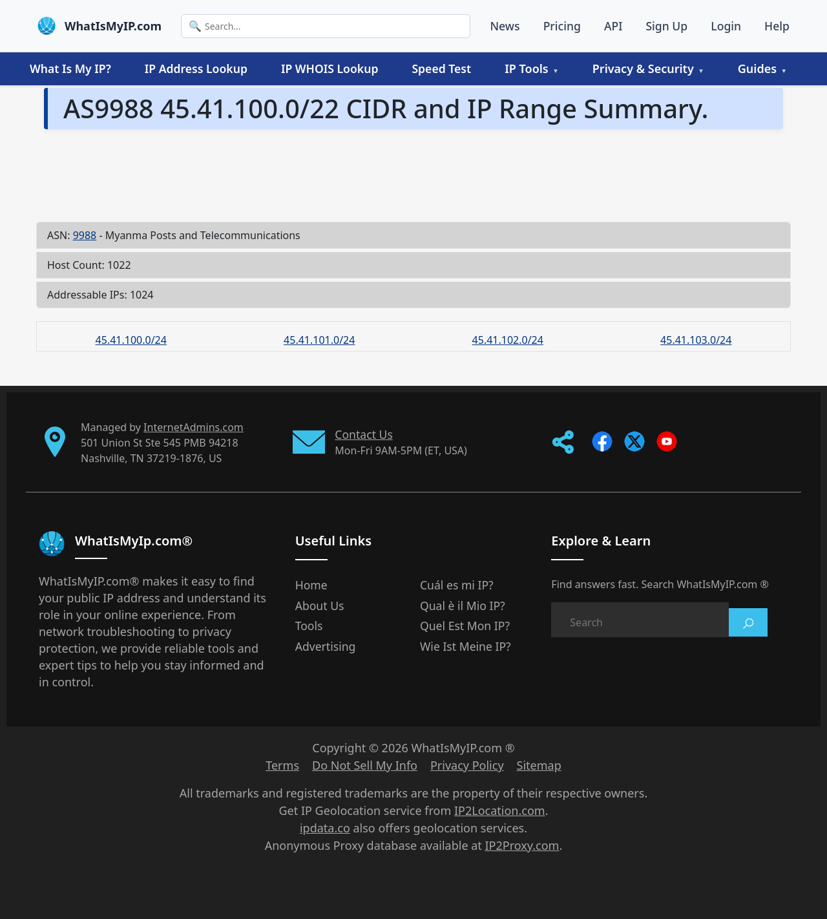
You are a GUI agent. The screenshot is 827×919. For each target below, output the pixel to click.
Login (726, 26)
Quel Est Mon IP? (465, 625)
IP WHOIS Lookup (329, 68)
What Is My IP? (70, 68)
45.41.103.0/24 (695, 340)
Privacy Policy (467, 765)
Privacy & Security (643, 68)
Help (777, 26)
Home (311, 585)
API (613, 26)
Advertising (325, 646)
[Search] (325, 26)
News (504, 26)
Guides (757, 68)
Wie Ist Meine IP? (465, 646)
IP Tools (527, 68)
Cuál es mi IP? (457, 585)
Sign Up (666, 26)
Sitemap (539, 765)
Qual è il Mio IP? (462, 605)
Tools (309, 625)
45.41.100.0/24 (131, 340)
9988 (85, 235)
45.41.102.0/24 (507, 340)
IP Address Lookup (196, 68)
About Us (319, 605)
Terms (282, 765)
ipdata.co (325, 828)
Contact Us (364, 434)
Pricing (562, 26)
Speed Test (441, 68)
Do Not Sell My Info (364, 765)
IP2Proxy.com (522, 845)
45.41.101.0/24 (319, 340)
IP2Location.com (499, 810)
